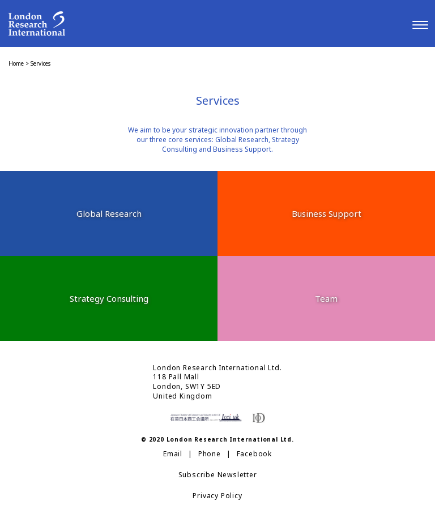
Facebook (254, 454)
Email (172, 454)
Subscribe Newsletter (217, 475)
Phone (209, 454)
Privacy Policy (217, 495)
